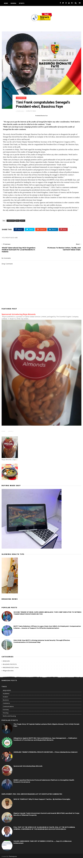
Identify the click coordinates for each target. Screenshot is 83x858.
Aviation (5, 696)
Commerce (6, 702)
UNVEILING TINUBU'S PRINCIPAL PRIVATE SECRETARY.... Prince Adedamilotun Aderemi (45, 751)
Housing (5, 712)
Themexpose (13, 855)
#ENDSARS (6, 660)
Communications (8, 705)
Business (6, 699)
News (6, 3)
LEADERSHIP (22, 96)
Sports (21, 3)
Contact (11, 430)
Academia (6, 693)
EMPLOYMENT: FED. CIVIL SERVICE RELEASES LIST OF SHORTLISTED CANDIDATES (32, 793)
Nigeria (13, 3)
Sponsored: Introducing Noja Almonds (19, 313)
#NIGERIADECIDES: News (11, 666)
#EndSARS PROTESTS (10, 663)
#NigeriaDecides (8, 670)
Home (3, 430)
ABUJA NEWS (7, 689)
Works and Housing (9, 715)
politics (22, 219)
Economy (6, 709)
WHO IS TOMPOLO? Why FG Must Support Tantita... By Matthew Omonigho (42, 798)
